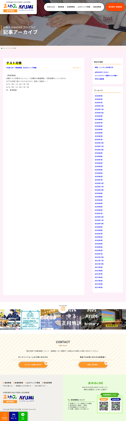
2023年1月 (99, 213)
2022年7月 (99, 234)
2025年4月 (99, 129)
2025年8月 (99, 119)
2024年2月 (99, 176)
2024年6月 (99, 163)
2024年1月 (99, 180)
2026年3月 (99, 96)
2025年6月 (99, 126)
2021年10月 (99, 264)
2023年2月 (99, 210)
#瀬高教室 (18, 68)
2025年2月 (99, 136)
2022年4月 (99, 244)
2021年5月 (99, 281)
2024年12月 (99, 143)
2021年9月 (99, 267)
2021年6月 (99, 277)
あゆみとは (51, 7)
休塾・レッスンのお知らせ (104, 67)
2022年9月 (99, 227)
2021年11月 (99, 261)
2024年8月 (99, 156)
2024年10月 (99, 150)
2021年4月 (99, 284)
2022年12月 (99, 217)
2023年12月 (99, 183)
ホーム (5, 48)
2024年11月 (99, 146)
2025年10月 (99, 113)
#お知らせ (10, 68)
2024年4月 (99, 170)
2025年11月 (99, 109)
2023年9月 (99, 193)
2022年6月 (99, 237)
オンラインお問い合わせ (35, 364)
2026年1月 (99, 103)
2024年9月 (99, 153)
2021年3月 (99, 287)
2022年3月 (99, 247)
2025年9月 (99, 116)
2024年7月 (99, 160)
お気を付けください (102, 72)
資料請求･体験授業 (115, 7)
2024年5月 (99, 166)
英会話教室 (97, 7)
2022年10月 (99, 224)
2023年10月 (99, 190)
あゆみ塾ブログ (40, 386)
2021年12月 (99, 257)
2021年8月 (99, 271)
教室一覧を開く (97, 364)
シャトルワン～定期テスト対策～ (106, 76)
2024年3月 (99, 173)
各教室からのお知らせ (23, 386)
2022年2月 (99, 250)
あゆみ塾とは (7, 386)
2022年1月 (99, 254)
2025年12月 (99, 106)
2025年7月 (99, 123)
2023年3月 (99, 207)
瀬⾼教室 (61, 7)
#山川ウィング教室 (30, 68)
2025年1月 (99, 140)
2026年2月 (99, 99)
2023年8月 (99, 197)
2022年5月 (99, 240)
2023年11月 (99, 187)
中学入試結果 (99, 79)
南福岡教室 (71, 7)
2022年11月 (99, 220)
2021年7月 (99, 274)
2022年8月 (99, 230)
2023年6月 (99, 200)
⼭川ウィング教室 (84, 7)
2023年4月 (99, 203)
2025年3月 (99, 133)
